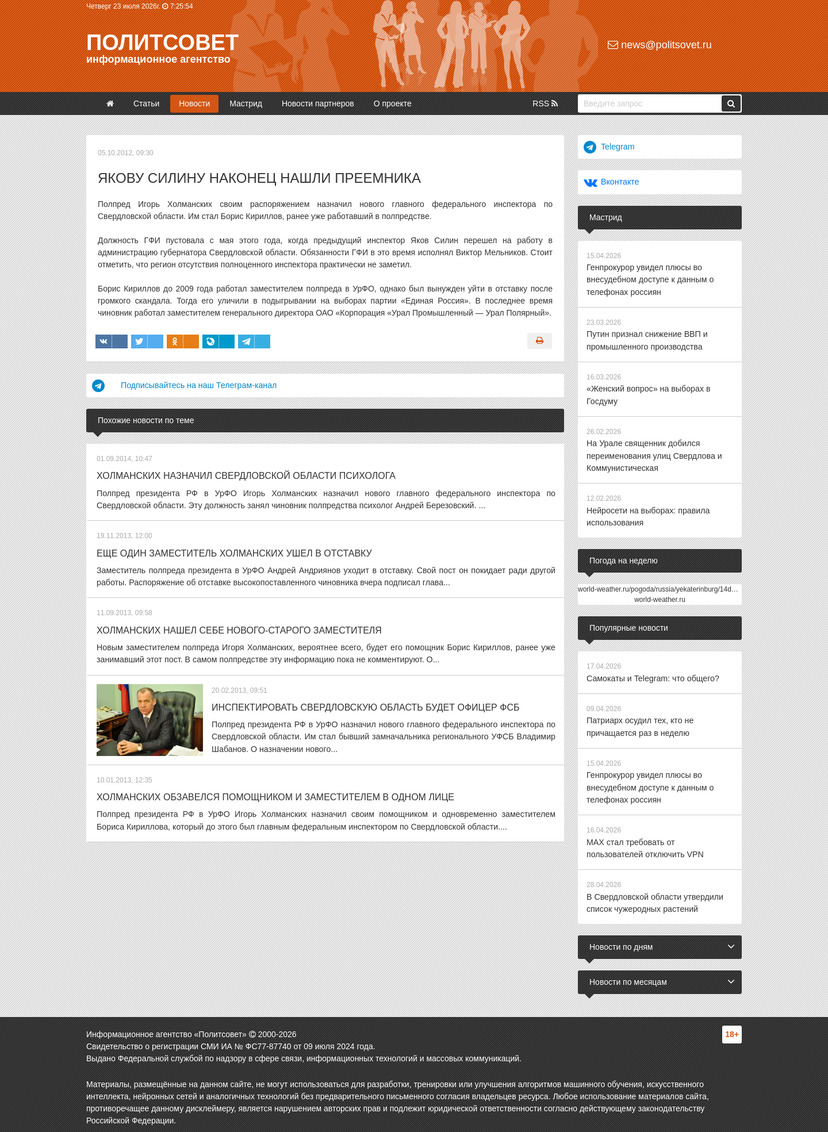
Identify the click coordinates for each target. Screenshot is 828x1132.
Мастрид (245, 103)
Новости (194, 103)
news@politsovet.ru (659, 45)
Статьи (146, 103)
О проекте (393, 103)
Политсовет (162, 42)
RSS (545, 103)
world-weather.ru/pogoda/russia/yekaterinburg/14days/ (661, 586)
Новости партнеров (318, 103)
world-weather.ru (659, 596)
